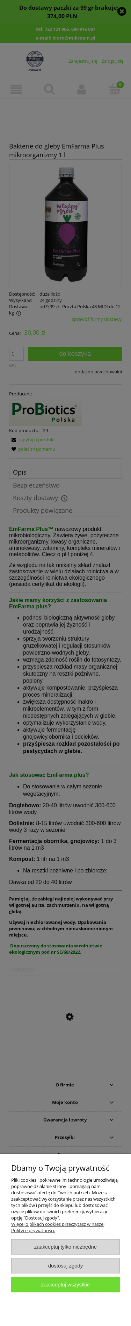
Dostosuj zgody (65, 1266)
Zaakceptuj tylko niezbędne (65, 1247)
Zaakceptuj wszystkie (65, 1284)
